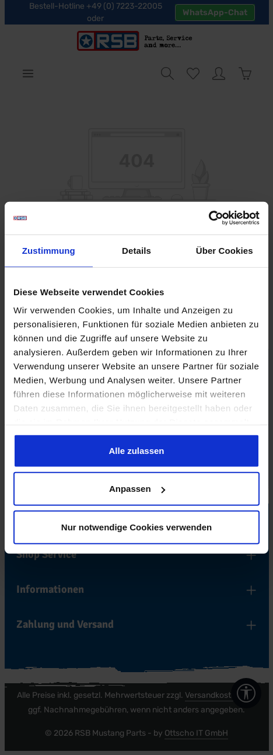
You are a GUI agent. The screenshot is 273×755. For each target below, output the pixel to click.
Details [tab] (136, 250)
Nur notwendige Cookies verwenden (136, 527)
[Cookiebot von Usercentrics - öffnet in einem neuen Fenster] (209, 218)
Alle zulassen (136, 450)
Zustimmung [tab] (48, 250)
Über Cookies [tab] (224, 250)
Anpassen (137, 489)
